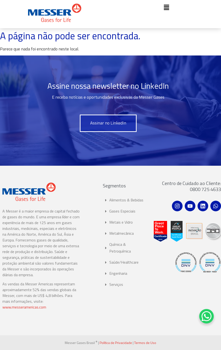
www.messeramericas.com (24, 307)
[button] (166, 7)
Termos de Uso (145, 342)
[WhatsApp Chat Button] (206, 316)
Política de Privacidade (116, 342)
